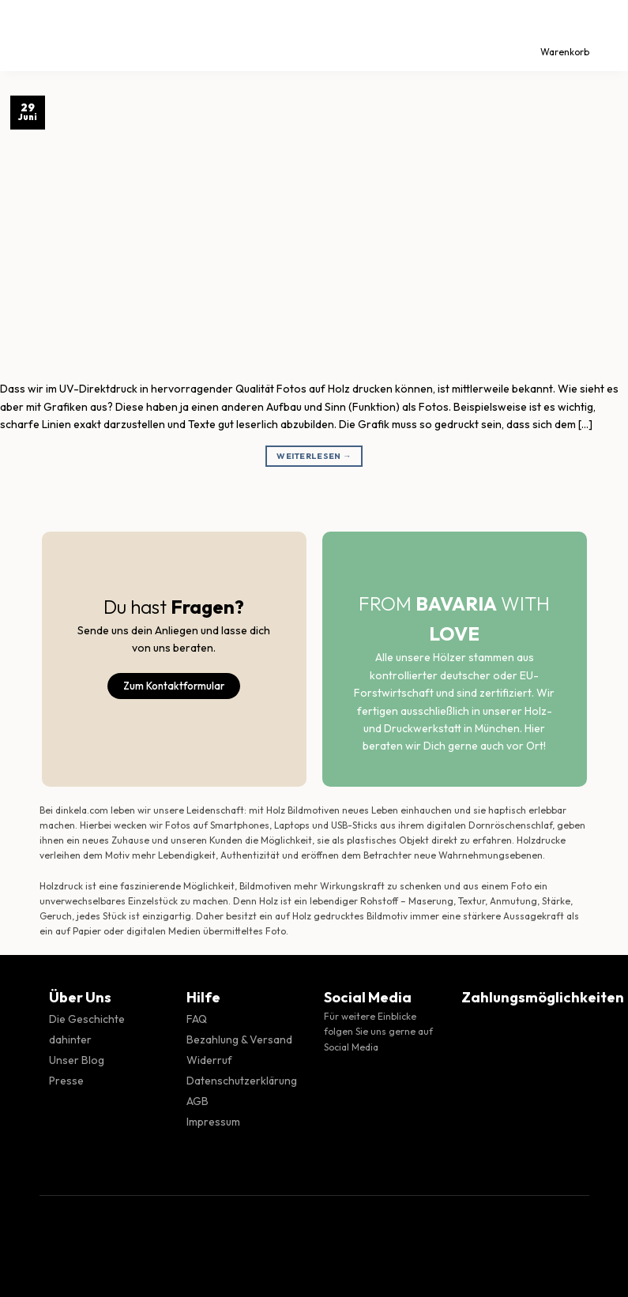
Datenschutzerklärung (241, 1080)
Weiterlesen (314, 456)
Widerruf (209, 1060)
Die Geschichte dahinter (87, 1029)
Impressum (213, 1122)
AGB (197, 1101)
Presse (66, 1080)
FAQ (196, 1019)
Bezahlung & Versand (239, 1039)
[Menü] (26, 35)
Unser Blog (76, 1060)
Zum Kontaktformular (173, 685)
